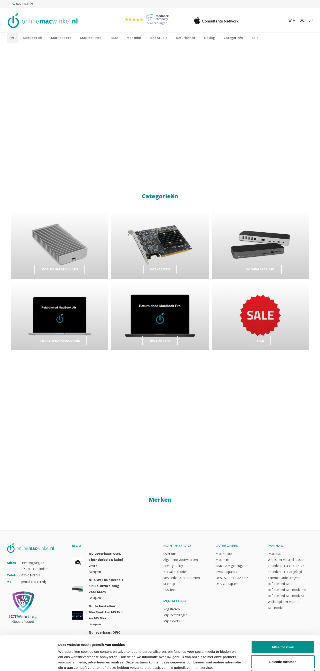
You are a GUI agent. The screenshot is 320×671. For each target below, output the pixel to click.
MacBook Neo (91, 38)
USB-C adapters (227, 584)
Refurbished (185, 38)
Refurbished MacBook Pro (287, 590)
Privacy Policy (173, 566)
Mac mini (134, 38)
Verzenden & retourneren (181, 578)
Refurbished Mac (280, 584)
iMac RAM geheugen (230, 566)
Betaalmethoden (175, 572)
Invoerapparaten (227, 572)
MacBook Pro (61, 38)
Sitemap (169, 584)
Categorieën (233, 38)
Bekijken (95, 572)
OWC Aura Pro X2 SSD (232, 578)
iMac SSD (275, 553)
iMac (114, 38)
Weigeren (282, 642)
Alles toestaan (283, 612)
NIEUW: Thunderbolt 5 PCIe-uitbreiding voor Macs (106, 586)
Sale (255, 38)
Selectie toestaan (283, 627)
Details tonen (240, 662)
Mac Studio (158, 38)
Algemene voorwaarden (180, 559)
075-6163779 (22, 4)
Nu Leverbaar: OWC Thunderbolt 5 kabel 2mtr (106, 559)
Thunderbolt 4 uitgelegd (285, 572)
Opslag (209, 38)
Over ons (169, 553)
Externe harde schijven (284, 578)
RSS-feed (169, 590)
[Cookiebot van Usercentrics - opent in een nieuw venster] (28, 662)
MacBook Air (32, 38)
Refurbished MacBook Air (286, 596)
